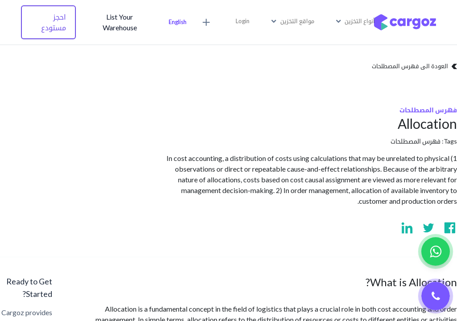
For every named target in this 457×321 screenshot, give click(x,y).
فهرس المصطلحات (415, 141)
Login (242, 21)
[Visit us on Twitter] (428, 228)
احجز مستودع (53, 22)
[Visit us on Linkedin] (407, 228)
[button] (207, 22)
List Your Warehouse (120, 22)
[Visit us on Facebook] (450, 228)
